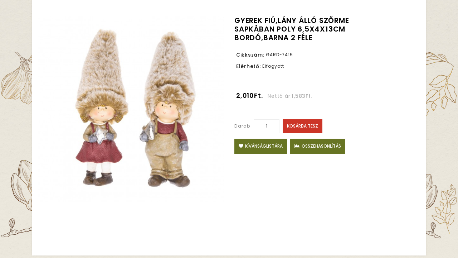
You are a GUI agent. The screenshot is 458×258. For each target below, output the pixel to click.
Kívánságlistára (261, 146)
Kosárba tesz (302, 126)
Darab (242, 126)
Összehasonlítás (317, 146)
